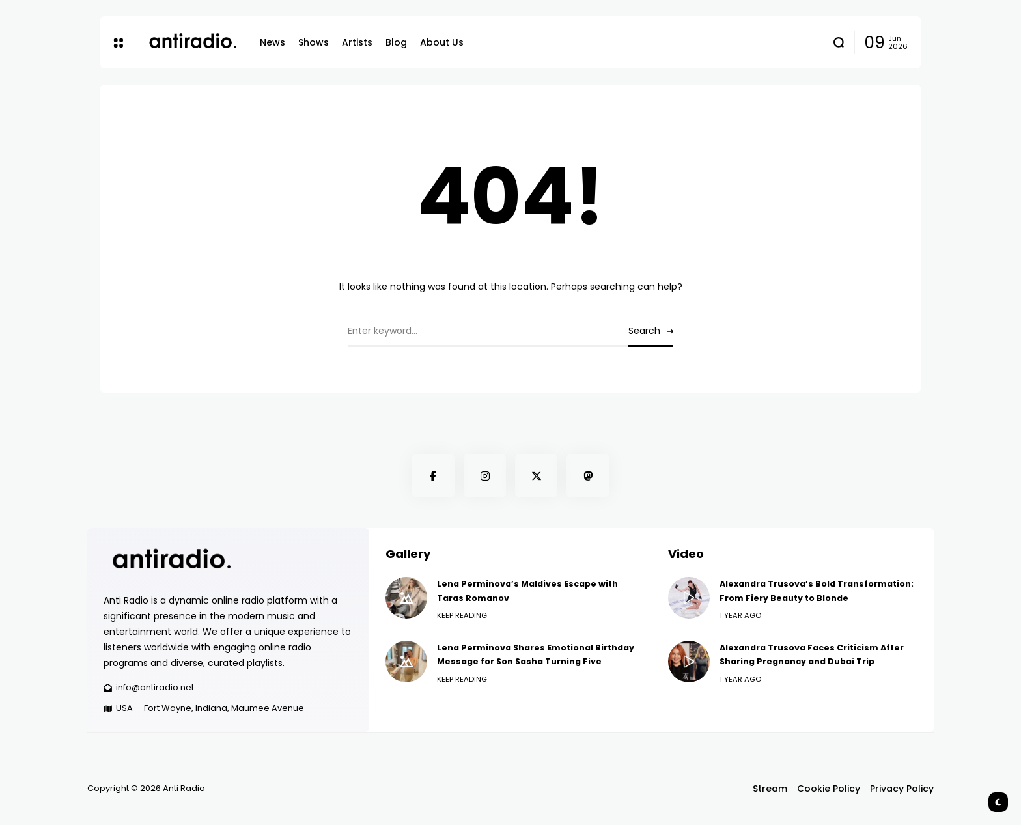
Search (644, 330)
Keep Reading (462, 615)
